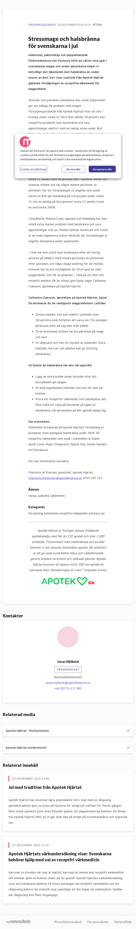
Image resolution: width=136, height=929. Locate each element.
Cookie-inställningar (33, 168)
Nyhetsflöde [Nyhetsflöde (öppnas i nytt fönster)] (123, 922)
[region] (68, 155)
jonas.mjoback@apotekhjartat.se (68, 683)
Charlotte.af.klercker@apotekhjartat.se (54, 478)
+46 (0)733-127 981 (68, 688)
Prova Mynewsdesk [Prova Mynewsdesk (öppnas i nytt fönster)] (68, 922)
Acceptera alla (102, 169)
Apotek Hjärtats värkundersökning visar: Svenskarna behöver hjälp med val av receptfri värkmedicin (59, 856)
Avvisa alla (73, 169)
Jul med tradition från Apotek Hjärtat (45, 787)
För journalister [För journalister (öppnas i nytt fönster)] (98, 922)
